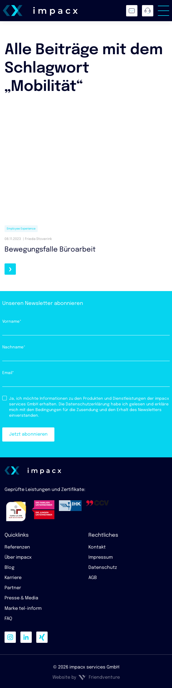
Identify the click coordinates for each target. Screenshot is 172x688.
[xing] (42, 637)
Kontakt (97, 547)
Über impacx (18, 557)
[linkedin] (26, 637)
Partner (13, 588)
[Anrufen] (147, 10)
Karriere (13, 577)
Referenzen (17, 547)
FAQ (8, 618)
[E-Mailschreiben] (131, 10)
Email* (8, 373)
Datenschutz (102, 567)
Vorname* (12, 322)
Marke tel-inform (23, 608)
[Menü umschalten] (163, 10)
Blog (9, 567)
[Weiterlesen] (10, 269)
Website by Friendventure (86, 677)
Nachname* (14, 347)
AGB (92, 577)
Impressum (100, 557)
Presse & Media (21, 598)
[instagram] (10, 637)
